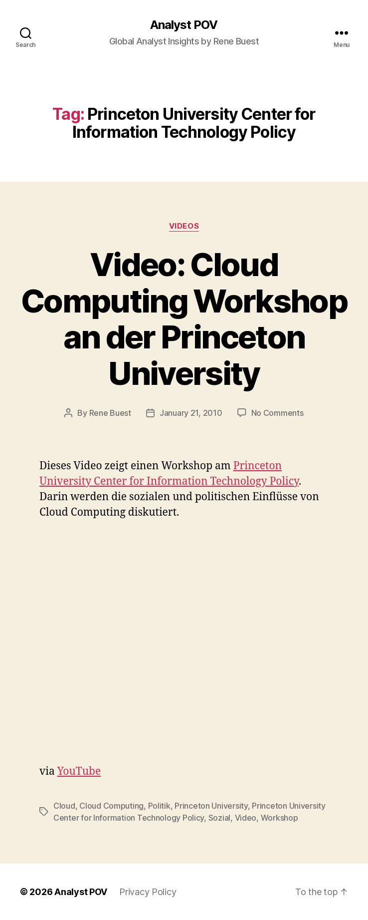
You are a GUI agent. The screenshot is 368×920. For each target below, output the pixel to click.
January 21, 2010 (191, 413)
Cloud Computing (111, 806)
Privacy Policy (147, 892)
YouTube (79, 771)
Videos (184, 226)
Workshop (279, 818)
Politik (159, 806)
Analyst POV (183, 25)
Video (246, 818)
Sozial (219, 818)
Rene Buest (110, 413)
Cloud (64, 806)
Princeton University (211, 806)
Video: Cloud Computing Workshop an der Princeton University (184, 319)
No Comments (277, 413)
